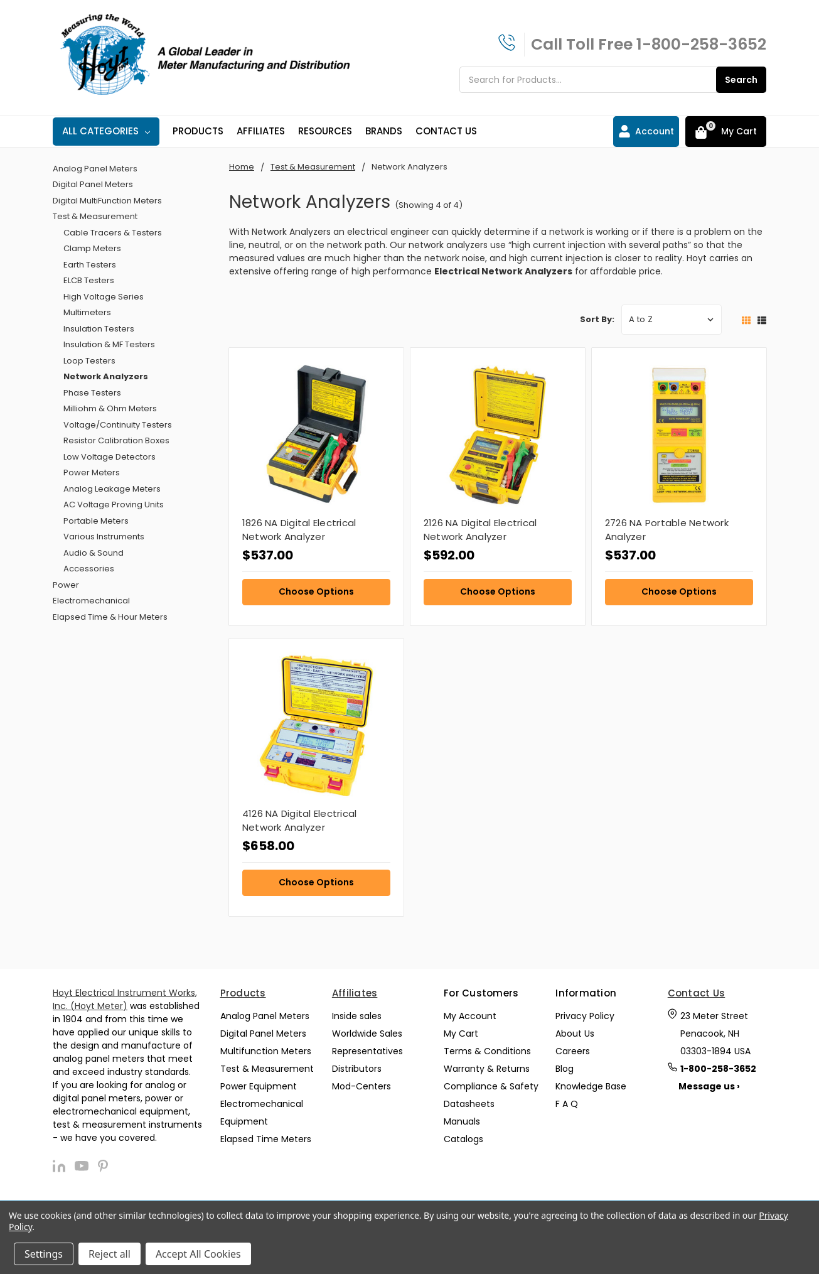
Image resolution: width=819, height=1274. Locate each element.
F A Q (566, 1104)
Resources (325, 131)
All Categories (106, 131)
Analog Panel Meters (95, 169)
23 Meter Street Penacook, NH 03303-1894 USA (715, 1033)
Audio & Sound (93, 553)
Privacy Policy (584, 1016)
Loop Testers (89, 361)
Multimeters (87, 312)
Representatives (367, 1051)
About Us (574, 1033)
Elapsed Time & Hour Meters (110, 617)
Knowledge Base (590, 1086)
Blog (564, 1068)
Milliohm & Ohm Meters (110, 408)
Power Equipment (258, 1086)
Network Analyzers (105, 376)
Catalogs (463, 1139)
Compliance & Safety (491, 1086)
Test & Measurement (95, 216)
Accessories (88, 569)
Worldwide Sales (367, 1033)
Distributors (357, 1068)
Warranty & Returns (487, 1068)
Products (198, 131)
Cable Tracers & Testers (112, 233)
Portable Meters (96, 521)
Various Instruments (103, 537)
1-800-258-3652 (701, 44)
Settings (43, 1254)
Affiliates (261, 131)
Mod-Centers (361, 1086)
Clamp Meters (92, 248)
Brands (383, 131)
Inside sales (357, 1016)
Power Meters (91, 472)
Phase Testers (92, 393)
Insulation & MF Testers (109, 344)
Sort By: (597, 319)
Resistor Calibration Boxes (116, 440)
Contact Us (446, 131)
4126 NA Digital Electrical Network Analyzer (299, 820)
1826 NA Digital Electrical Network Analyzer (299, 530)
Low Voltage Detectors (109, 457)
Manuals (462, 1121)
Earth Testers (89, 265)
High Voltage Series (103, 297)
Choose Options (316, 591)
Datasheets (469, 1104)
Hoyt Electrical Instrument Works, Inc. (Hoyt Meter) (125, 999)
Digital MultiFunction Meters (107, 201)
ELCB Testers (88, 280)
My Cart (461, 1033)
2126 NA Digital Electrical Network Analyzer (480, 530)
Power (66, 585)
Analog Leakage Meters (112, 489)
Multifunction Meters (265, 1051)
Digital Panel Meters (93, 184)
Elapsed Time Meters (265, 1139)
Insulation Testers (98, 329)
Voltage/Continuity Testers (117, 425)
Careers (572, 1051)
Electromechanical (91, 601)
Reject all (109, 1254)
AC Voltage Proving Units (113, 504)
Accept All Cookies (198, 1254)
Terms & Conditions (487, 1051)
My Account (470, 1016)
